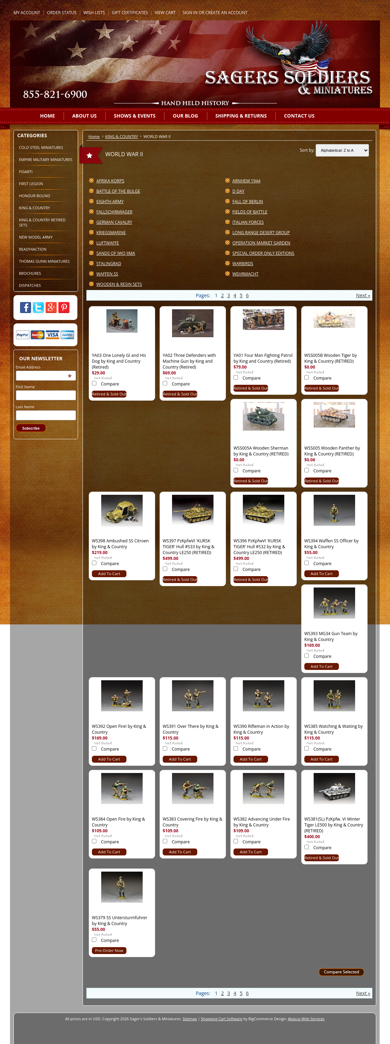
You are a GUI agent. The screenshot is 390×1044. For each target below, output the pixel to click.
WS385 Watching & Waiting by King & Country (333, 729)
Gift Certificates (130, 13)
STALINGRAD (108, 264)
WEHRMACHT (245, 274)
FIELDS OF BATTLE (249, 212)
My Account (26, 13)
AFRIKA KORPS (110, 181)
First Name (25, 386)
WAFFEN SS (107, 274)
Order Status (61, 13)
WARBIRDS (242, 264)
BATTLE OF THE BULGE (118, 191)
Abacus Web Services (306, 1018)
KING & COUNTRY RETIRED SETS (42, 222)
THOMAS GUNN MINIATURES (44, 261)
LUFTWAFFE (107, 243)
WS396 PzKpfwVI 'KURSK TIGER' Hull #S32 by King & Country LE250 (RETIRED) (259, 546)
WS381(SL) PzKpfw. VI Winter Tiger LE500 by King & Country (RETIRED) (333, 825)
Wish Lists (94, 13)
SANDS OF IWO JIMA (115, 253)
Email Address (28, 367)
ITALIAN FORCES (248, 222)
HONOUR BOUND (34, 195)
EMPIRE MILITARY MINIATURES (46, 159)
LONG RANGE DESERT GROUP (261, 232)
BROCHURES (30, 273)
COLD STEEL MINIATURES (41, 147)
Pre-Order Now (109, 950)
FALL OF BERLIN (247, 201)
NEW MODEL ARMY (36, 237)
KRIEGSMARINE (111, 232)
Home (94, 136)
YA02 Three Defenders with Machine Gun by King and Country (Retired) (189, 361)
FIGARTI (25, 171)
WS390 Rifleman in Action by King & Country (261, 729)
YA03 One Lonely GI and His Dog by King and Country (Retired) (119, 361)
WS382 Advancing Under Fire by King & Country (262, 822)
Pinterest (63, 307)
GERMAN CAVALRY (114, 222)
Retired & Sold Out (109, 393)
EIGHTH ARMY (110, 201)
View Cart (165, 13)
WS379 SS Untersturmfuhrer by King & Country (119, 920)
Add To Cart (109, 573)
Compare (110, 384)
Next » (363, 295)
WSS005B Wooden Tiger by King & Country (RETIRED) (330, 358)
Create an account (227, 13)
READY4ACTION (32, 249)
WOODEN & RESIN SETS (119, 284)
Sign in (189, 13)
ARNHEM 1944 (246, 181)
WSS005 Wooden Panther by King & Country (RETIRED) (332, 451)
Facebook (25, 307)
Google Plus (51, 307)
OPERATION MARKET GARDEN (261, 243)
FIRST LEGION (31, 183)
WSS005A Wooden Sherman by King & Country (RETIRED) (261, 451)
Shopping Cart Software (221, 1018)
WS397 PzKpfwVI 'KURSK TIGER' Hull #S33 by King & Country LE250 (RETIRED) (189, 546)
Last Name (25, 406)
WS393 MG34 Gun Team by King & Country (331, 636)
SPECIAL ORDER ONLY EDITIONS (263, 253)
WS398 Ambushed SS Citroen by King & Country (120, 544)
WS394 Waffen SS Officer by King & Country (331, 544)
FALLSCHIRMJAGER (114, 212)
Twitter (38, 307)
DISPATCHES (30, 285)
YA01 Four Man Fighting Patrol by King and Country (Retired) (263, 358)
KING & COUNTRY (34, 207)
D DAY (238, 191)
